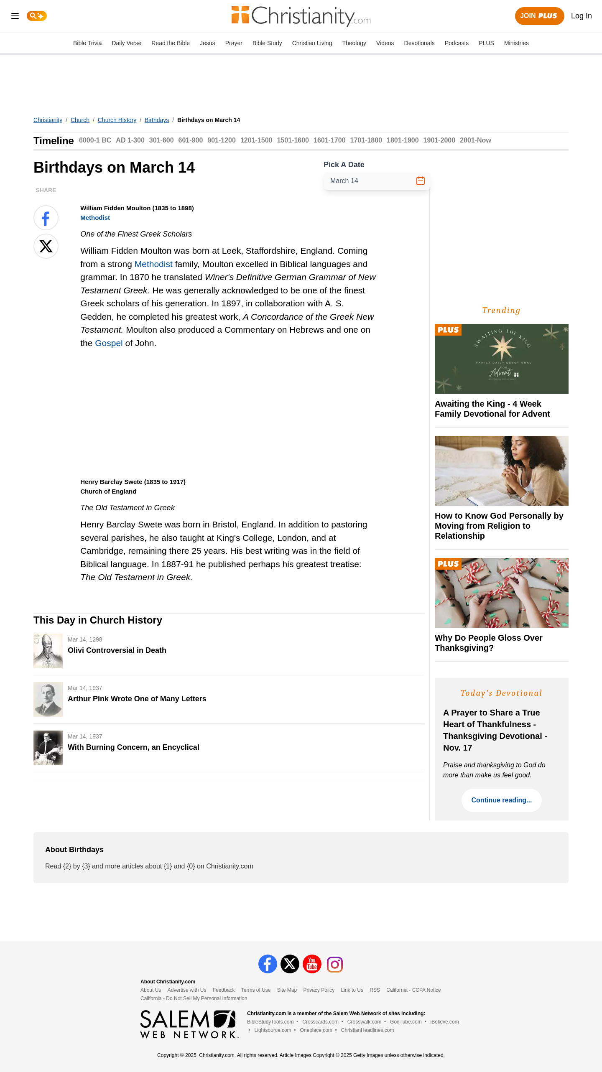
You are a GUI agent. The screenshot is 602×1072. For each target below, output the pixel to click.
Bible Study (267, 43)
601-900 (191, 140)
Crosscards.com (320, 1022)
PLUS (486, 43)
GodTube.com (406, 1022)
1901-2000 (439, 140)
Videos (385, 43)
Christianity (47, 120)
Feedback (224, 990)
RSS (375, 990)
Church (80, 120)
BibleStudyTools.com (270, 1022)
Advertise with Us (187, 990)
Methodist (95, 217)
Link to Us (352, 990)
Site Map (287, 990)
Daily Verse (126, 43)
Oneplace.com (316, 1030)
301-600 (161, 140)
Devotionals (419, 43)
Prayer (233, 43)
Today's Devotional (502, 693)
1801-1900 (403, 140)
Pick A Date (344, 164)
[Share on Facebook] (46, 217)
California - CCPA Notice (413, 990)
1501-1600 (293, 140)
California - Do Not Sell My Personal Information (193, 998)
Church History (117, 120)
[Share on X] (46, 246)
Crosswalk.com (364, 1022)
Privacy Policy (319, 990)
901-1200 (221, 140)
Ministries (516, 43)
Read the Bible (170, 43)
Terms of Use (256, 990)
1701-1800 (366, 140)
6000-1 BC (95, 140)
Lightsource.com (273, 1030)
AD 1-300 (130, 140)
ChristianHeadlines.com (367, 1030)
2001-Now (475, 140)
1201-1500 (256, 140)
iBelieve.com (445, 1022)
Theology (354, 43)
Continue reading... (502, 800)
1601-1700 (330, 140)
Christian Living (312, 43)
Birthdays (157, 120)
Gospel (109, 343)
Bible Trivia (87, 43)
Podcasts (457, 43)
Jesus (207, 43)
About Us (150, 990)
